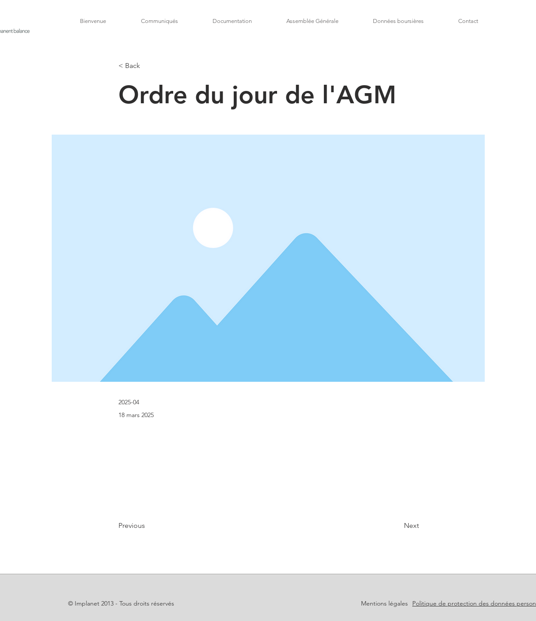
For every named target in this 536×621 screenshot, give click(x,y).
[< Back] (147, 66)
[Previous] (147, 526)
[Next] (397, 526)
